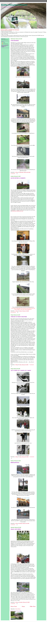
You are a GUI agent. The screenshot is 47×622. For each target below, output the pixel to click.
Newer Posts (14, 606)
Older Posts (33, 606)
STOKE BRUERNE (15, 40)
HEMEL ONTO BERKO (16, 529)
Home (23, 606)
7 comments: (31, 364)
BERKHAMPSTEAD (15, 462)
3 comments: (13, 173)
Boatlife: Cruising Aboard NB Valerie (14, 5)
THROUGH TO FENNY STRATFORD (19, 316)
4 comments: (13, 524)
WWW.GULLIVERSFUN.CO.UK (17, 211)
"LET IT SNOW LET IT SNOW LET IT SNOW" (21, 370)
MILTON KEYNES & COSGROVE (18, 178)
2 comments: (32, 456)
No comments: (13, 312)
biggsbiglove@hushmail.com (4, 39)
